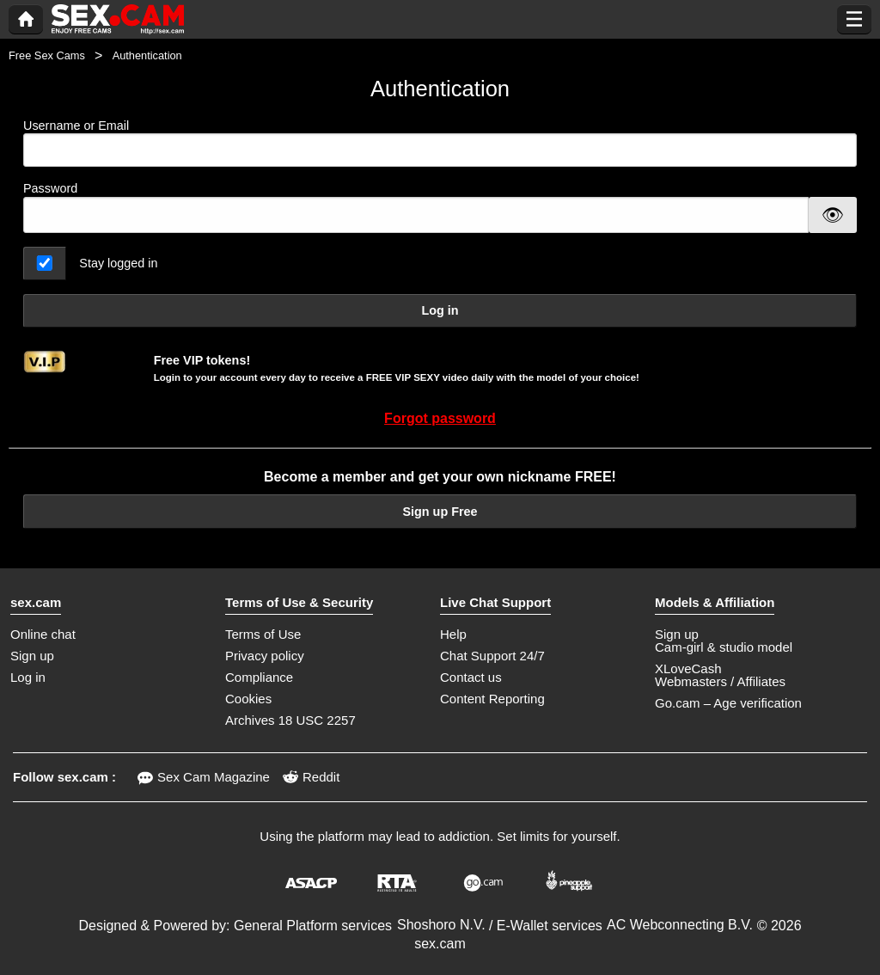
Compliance (259, 677)
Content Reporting (492, 698)
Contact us (471, 677)
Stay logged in (118, 263)
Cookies (248, 698)
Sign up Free (439, 511)
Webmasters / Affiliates (720, 681)
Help (453, 634)
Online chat (43, 634)
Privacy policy (264, 655)
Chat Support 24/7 (492, 655)
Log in (439, 310)
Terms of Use (263, 634)
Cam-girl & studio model (723, 647)
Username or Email (440, 143)
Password (50, 188)
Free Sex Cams (47, 55)
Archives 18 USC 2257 (290, 720)
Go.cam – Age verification (728, 703)
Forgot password (440, 418)
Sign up (32, 655)
